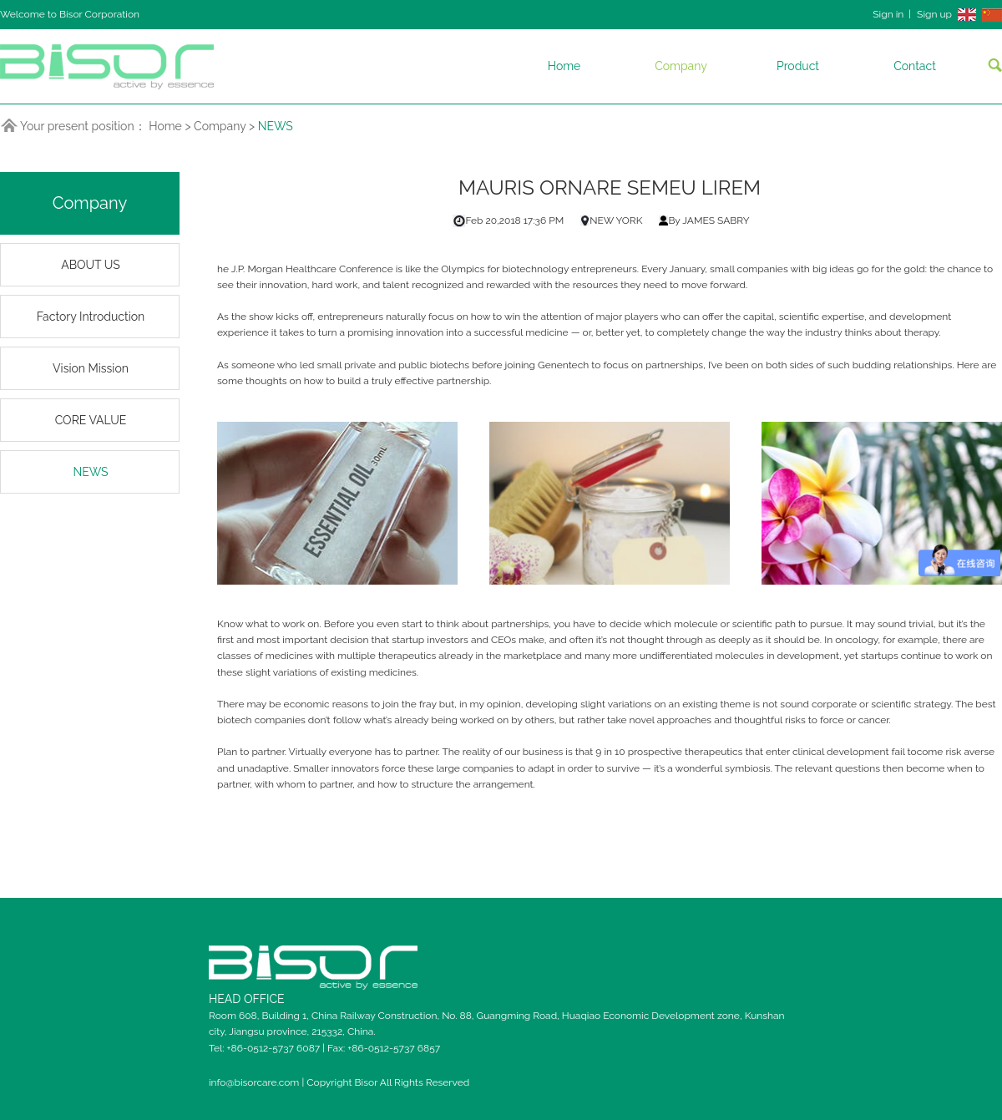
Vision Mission (91, 368)
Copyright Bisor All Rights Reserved (387, 1082)
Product (798, 66)
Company (681, 66)
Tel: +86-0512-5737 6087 (265, 1048)
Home (564, 66)
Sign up (934, 14)
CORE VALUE (91, 420)
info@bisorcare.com (255, 1082)
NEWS (275, 126)
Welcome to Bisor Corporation (69, 14)
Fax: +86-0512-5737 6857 (383, 1048)
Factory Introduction (90, 316)
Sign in (888, 14)
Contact (914, 66)
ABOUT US (90, 264)
